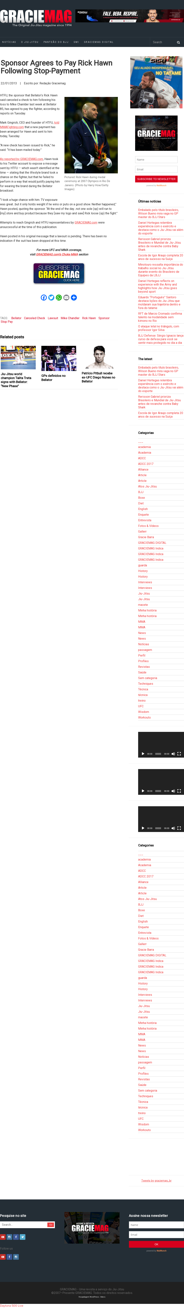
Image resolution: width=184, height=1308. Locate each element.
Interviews (145, 582)
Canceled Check (34, 318)
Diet (141, 503)
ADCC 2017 (145, 464)
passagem (145, 650)
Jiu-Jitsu (144, 593)
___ (140, 441)
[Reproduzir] (143, 754)
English (143, 509)
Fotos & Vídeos (148, 526)
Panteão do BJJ (56, 42)
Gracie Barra (146, 537)
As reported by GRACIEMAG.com (21, 159)
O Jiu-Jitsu (30, 42)
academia (144, 447)
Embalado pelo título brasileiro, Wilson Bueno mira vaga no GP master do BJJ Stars (158, 213)
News (142, 633)
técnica (143, 695)
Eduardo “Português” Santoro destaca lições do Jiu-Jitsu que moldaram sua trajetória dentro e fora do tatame (159, 302)
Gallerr (142, 531)
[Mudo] (173, 754)
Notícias (143, 644)
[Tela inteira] (179, 754)
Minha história (147, 610)
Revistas (144, 667)
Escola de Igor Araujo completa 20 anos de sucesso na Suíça (160, 257)
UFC (141, 706)
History (143, 571)
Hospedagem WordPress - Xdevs (92, 1297)
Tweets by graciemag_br (156, 1180)
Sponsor (104, 318)
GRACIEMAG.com (86, 222)
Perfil (141, 655)
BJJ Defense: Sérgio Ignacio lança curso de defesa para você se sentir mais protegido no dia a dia (160, 339)
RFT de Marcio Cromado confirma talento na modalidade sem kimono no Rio (160, 317)
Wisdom (143, 712)
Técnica (143, 689)
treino (142, 700)
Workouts (144, 717)
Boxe (141, 497)
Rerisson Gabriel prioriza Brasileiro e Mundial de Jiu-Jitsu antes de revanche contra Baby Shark (159, 244)
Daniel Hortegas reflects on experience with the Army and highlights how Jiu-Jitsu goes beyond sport (157, 286)
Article (142, 475)
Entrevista (144, 520)
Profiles (143, 661)
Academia (144, 452)
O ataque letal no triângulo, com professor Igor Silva (158, 328)
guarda (142, 565)
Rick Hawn (89, 318)
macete (143, 605)
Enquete (143, 514)
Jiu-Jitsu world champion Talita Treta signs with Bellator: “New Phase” (16, 380)
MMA (141, 621)
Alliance (143, 469)
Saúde (142, 672)
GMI (76, 42)
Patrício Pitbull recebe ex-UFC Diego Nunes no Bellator (98, 377)
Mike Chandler (70, 318)
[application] (161, 745)
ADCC (142, 458)
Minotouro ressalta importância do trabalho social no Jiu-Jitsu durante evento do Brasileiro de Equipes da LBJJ (160, 270)
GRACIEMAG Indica (150, 548)
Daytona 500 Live (11, 1306)
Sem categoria (147, 678)
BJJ (140, 492)
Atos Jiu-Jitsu (147, 486)
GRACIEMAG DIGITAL (99, 42)
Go (50, 1224)
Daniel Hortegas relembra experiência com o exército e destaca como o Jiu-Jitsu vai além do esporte (160, 228)
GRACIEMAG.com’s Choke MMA (57, 254)
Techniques (145, 683)
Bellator (16, 318)
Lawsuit (53, 318)
